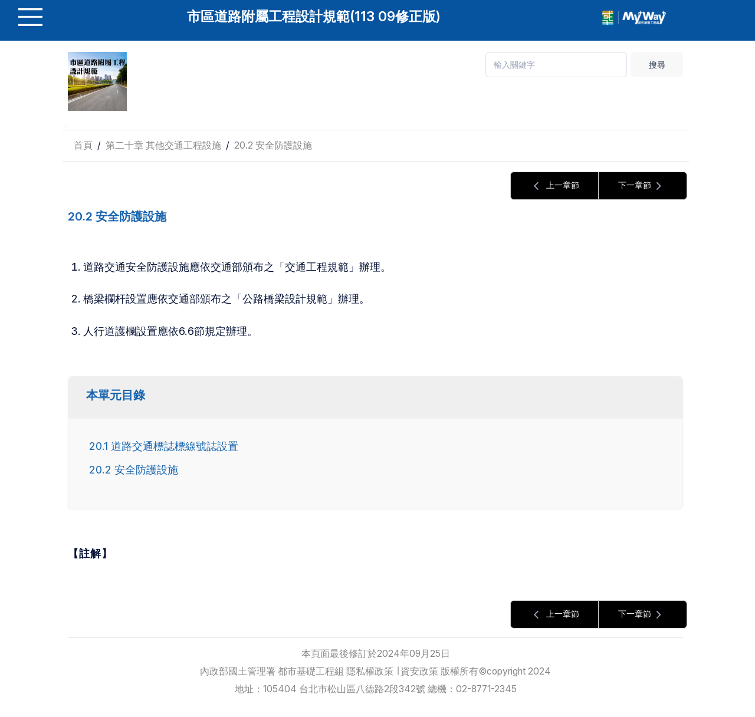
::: (64, 125)
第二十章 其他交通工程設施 (163, 145)
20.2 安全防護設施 (273, 145)
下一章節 (643, 186)
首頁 (83, 145)
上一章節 (554, 186)
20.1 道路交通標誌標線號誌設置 (163, 445)
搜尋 (657, 65)
